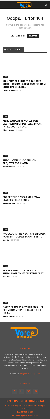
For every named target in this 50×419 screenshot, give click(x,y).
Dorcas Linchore (9, 167)
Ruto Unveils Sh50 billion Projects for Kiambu (19, 162)
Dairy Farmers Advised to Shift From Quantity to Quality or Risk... (23, 310)
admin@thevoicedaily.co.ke (27, 416)
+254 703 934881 (26, 412)
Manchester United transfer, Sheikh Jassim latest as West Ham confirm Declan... (24, 84)
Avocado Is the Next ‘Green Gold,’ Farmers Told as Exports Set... (24, 235)
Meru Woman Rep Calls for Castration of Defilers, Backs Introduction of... (22, 123)
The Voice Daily (9, 90)
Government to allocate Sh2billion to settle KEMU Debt (23, 272)
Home (8, 401)
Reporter (6, 240)
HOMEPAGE (33, 36)
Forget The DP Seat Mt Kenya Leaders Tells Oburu (21, 199)
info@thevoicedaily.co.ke (30, 374)
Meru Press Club (36, 401)
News (5, 77)
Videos (24, 401)
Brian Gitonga (8, 130)
